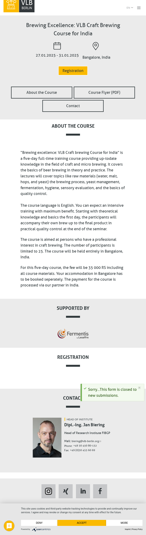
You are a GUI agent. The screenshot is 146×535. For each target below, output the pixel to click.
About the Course (41, 92)
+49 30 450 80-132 (85, 445)
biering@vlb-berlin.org (86, 441)
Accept (82, 522)
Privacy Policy (137, 529)
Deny (39, 522)
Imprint (127, 529)
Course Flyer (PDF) (104, 92)
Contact (73, 106)
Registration (73, 70)
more (124, 522)
